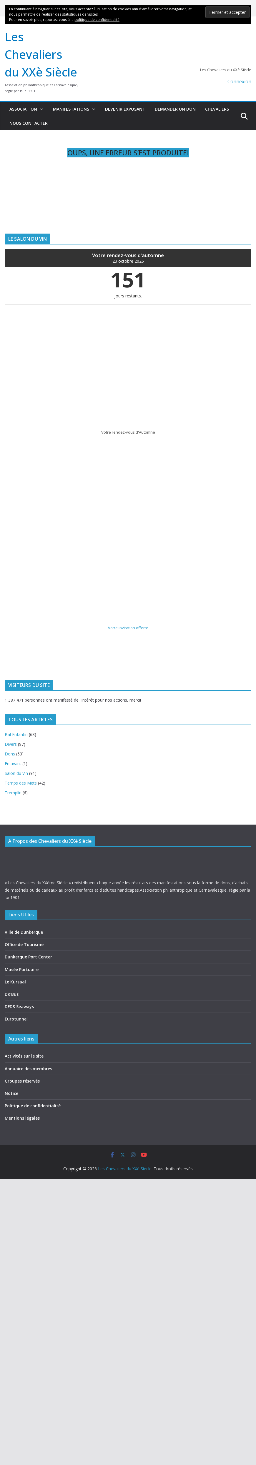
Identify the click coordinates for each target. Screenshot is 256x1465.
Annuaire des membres (28, 1068)
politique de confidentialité (96, 19)
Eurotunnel (16, 1019)
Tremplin (13, 792)
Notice (11, 1093)
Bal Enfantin (16, 734)
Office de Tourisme (24, 944)
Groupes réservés (22, 1081)
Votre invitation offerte (128, 627)
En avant (13, 763)
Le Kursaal (15, 982)
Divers (11, 744)
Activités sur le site (24, 1056)
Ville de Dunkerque (24, 932)
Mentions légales (22, 1118)
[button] (40, 109)
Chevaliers (217, 109)
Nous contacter (28, 123)
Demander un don (175, 109)
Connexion (239, 81)
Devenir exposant (125, 109)
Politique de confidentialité (33, 1105)
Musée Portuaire (22, 969)
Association (23, 109)
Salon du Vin (16, 773)
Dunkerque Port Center (28, 957)
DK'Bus (12, 994)
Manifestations (71, 109)
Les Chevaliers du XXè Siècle (41, 54)
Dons (10, 754)
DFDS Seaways (19, 1006)
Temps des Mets (21, 783)
